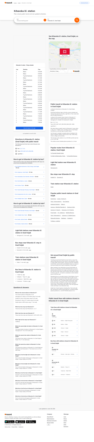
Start (18, 19)
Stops (65, 422)
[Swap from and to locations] (45, 20)
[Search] (76, 20)
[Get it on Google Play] (10, 421)
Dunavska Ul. (60, 177)
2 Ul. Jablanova (61, 212)
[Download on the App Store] (20, 421)
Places (65, 418)
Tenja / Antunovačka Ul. (56, 201)
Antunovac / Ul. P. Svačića (68, 210)
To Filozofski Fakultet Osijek (57, 153)
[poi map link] (65, 57)
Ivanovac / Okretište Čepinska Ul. (58, 207)
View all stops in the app (29, 128)
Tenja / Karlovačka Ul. (56, 215)
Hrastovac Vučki (71, 207)
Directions (66, 426)
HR (48, 424)
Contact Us (21, 426)
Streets (65, 420)
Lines (65, 416)
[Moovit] (8, 3)
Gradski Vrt (53, 177)
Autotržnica (53, 198)
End (48, 19)
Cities (65, 424)
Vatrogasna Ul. (54, 167)
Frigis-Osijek (53, 212)
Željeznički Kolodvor (55, 218)
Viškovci (63, 204)
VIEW (31, 235)
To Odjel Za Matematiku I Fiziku (58, 156)
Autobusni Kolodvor (55, 204)
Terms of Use (7, 426)
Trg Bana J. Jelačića (55, 221)
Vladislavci (63, 218)
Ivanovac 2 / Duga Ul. (55, 210)
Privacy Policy (14, 426)
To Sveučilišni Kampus (72, 156)
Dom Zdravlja (66, 201)
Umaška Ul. (70, 218)
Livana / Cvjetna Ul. (61, 198)
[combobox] (29, 20)
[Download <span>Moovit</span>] (84, 3)
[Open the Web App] (31, 421)
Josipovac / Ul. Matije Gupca (68, 215)
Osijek (52, 187)
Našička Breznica (70, 212)
